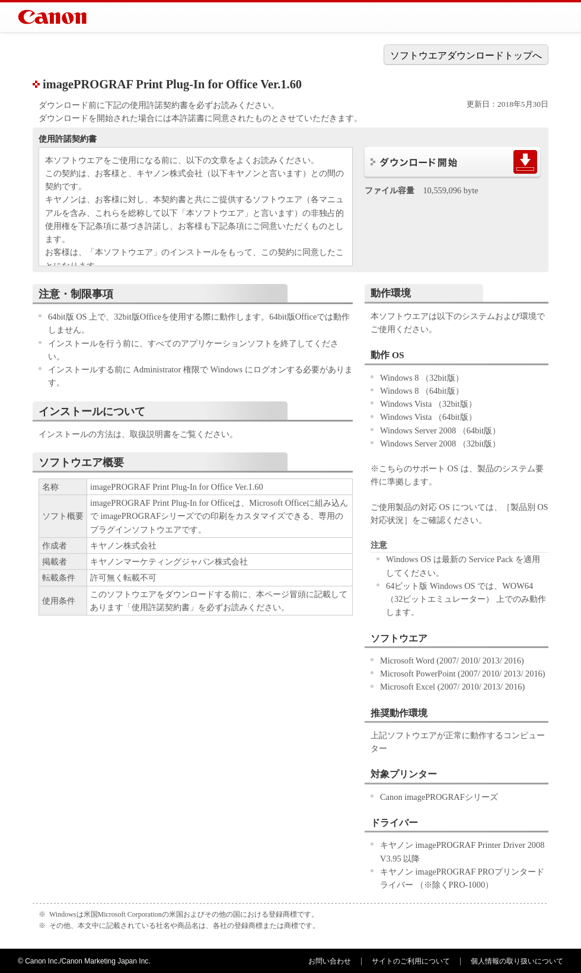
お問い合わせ (329, 961)
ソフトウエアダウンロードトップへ (466, 55)
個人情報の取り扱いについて (517, 961)
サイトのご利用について (411, 961)
